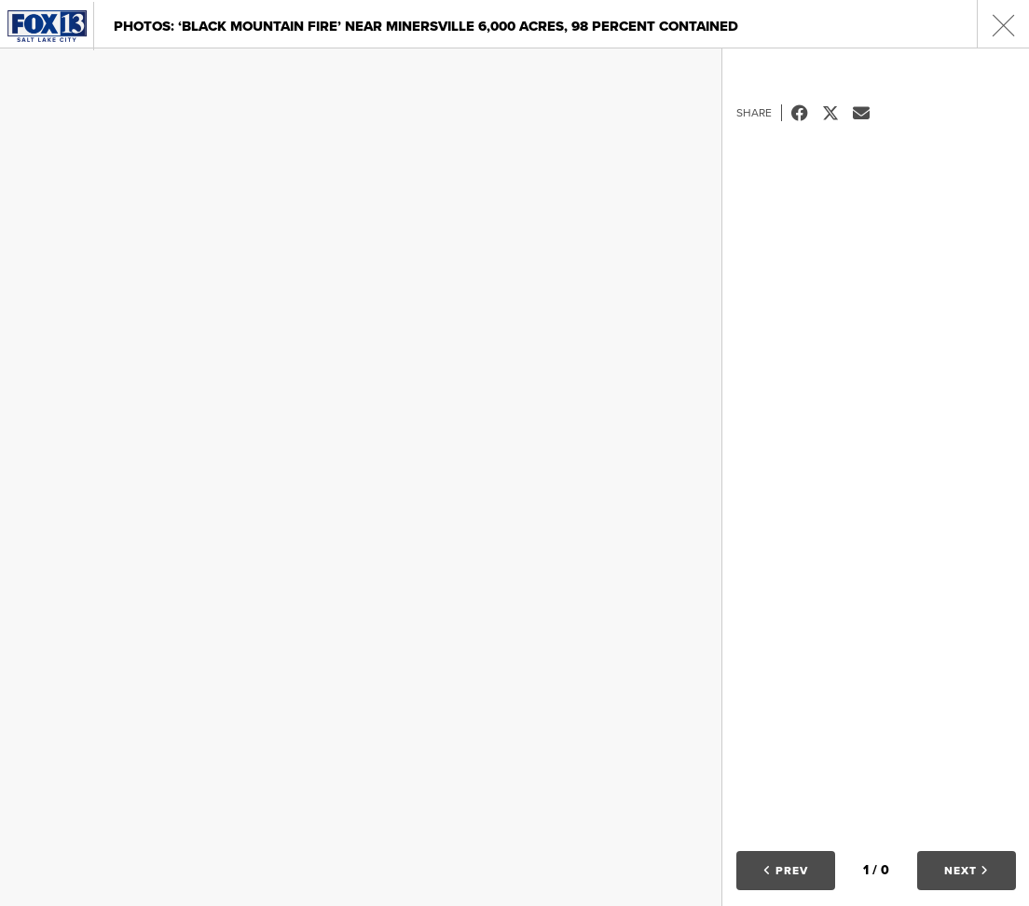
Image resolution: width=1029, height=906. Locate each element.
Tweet (837, 112)
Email (868, 112)
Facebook (806, 112)
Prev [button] (785, 870)
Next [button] (966, 870)
